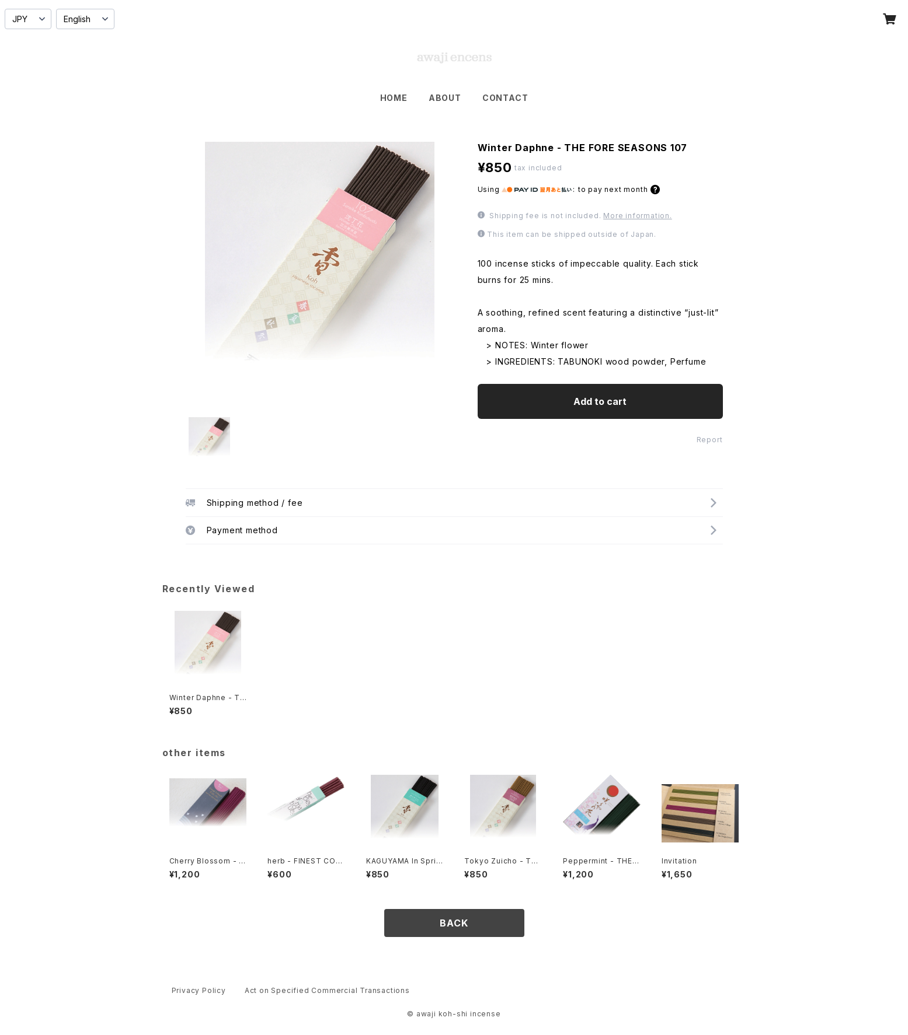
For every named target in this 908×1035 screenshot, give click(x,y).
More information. (637, 215)
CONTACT (505, 98)
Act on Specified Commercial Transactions (327, 990)
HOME (394, 98)
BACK (454, 923)
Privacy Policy (199, 990)
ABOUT (445, 98)
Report (710, 439)
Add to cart (600, 401)
